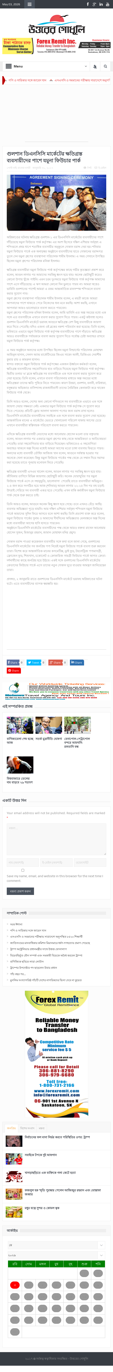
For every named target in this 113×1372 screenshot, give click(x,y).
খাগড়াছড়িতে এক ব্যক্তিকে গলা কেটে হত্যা (50, 1173)
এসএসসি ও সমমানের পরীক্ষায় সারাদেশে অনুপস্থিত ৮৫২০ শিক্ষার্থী (46, 936)
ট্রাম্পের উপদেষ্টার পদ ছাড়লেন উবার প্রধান (33, 968)
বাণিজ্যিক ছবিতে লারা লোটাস (27, 961)
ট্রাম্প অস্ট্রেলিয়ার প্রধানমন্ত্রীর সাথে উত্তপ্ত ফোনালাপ (38, 949)
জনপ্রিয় (11, 1128)
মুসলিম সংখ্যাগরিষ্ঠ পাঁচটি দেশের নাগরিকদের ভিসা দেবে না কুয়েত (46, 980)
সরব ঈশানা (16, 924)
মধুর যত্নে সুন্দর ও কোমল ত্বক (42, 1208)
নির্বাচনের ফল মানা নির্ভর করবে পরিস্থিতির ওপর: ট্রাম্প (57, 1137)
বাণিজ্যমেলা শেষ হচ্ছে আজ (20, 741)
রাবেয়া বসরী (24, 167)
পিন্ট (87, 167)
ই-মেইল (100, 167)
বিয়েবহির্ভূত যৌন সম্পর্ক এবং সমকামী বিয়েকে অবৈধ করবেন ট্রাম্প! (46, 955)
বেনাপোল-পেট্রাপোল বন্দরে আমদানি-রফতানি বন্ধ (77, 742)
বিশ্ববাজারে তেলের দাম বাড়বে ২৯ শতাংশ (20, 780)
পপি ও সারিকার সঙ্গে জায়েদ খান (34, 80)
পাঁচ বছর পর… (18, 974)
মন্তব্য (42, 1128)
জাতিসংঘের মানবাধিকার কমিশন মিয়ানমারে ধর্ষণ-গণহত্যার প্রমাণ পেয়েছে (50, 943)
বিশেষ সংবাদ (27, 1128)
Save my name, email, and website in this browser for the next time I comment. (55, 878)
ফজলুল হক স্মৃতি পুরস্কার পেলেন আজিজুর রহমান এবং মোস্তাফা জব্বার (63, 1192)
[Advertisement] (56, 115)
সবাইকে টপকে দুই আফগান (41, 1155)
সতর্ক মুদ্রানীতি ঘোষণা (48, 739)
